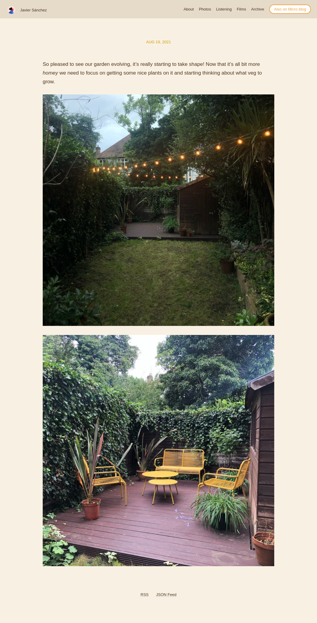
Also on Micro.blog (290, 9)
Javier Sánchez (33, 10)
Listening (224, 9)
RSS (144, 594)
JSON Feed (166, 594)
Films (241, 9)
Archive (257, 9)
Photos (205, 9)
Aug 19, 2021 (158, 42)
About (188, 9)
